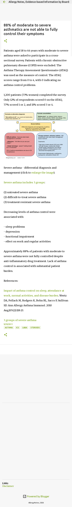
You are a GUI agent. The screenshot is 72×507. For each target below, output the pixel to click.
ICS (17, 328)
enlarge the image (42, 172)
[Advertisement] (25, 380)
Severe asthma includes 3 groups (24, 182)
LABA (24, 328)
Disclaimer (8, 486)
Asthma (9, 328)
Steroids (35, 328)
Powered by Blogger (36, 496)
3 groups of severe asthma (20, 320)
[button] (5, 41)
